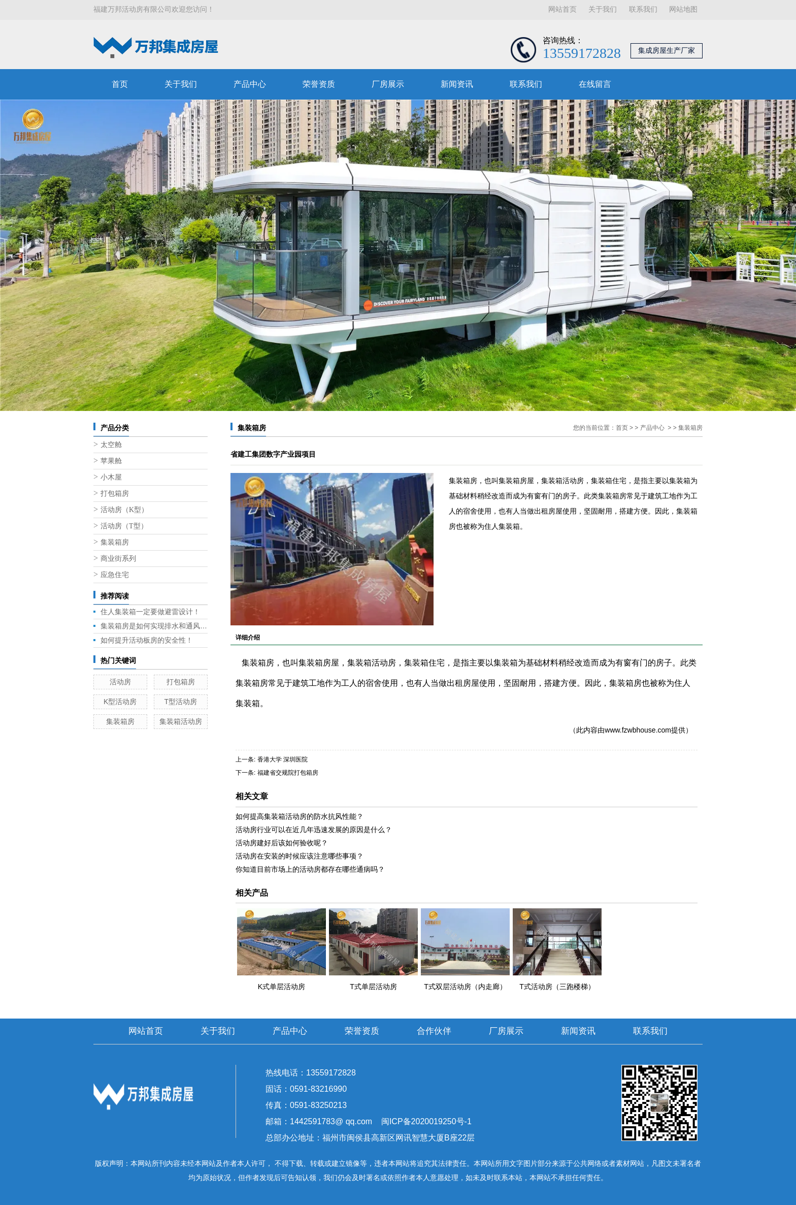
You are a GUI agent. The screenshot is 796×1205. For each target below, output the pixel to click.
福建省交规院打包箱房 (287, 772)
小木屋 (111, 477)
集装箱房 (115, 542)
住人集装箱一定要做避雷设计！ (150, 612)
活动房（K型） (124, 510)
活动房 (120, 682)
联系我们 (643, 9)
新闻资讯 (457, 84)
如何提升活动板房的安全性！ (147, 640)
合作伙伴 (434, 1031)
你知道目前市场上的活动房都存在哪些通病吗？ (310, 869)
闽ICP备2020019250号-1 (426, 1121)
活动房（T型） (124, 526)
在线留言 (595, 84)
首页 (120, 84)
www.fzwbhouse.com (638, 730)
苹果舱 (111, 461)
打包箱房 (115, 493)
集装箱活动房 (180, 721)
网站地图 (683, 9)
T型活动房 (180, 701)
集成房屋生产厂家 (666, 50)
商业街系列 (118, 558)
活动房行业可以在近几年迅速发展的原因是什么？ (314, 830)
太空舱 (111, 445)
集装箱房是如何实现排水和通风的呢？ (154, 626)
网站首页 (562, 9)
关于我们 (602, 9)
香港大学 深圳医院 (282, 759)
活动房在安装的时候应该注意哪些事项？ (299, 856)
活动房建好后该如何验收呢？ (282, 843)
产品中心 (250, 84)
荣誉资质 (319, 84)
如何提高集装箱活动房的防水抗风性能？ (299, 816)
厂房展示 (388, 84)
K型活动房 (120, 701)
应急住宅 (115, 575)
